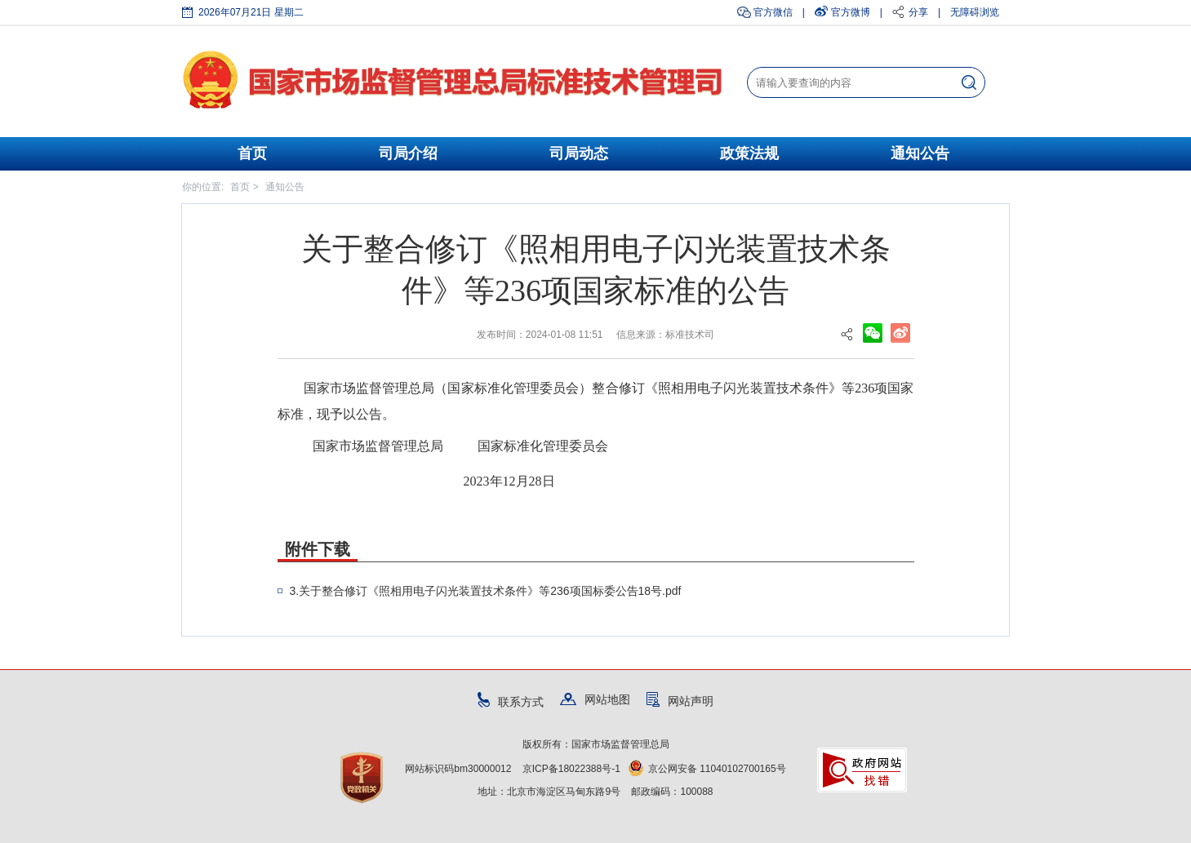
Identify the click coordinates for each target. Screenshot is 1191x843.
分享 (918, 12)
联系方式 (511, 701)
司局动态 (578, 153)
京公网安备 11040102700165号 (707, 768)
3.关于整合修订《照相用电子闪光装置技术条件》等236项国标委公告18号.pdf (486, 590)
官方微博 (850, 12)
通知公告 (920, 153)
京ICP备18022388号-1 (571, 768)
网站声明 (680, 701)
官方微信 (773, 12)
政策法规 (749, 153)
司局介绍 (408, 153)
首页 (252, 153)
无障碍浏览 (974, 12)
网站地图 (595, 699)
